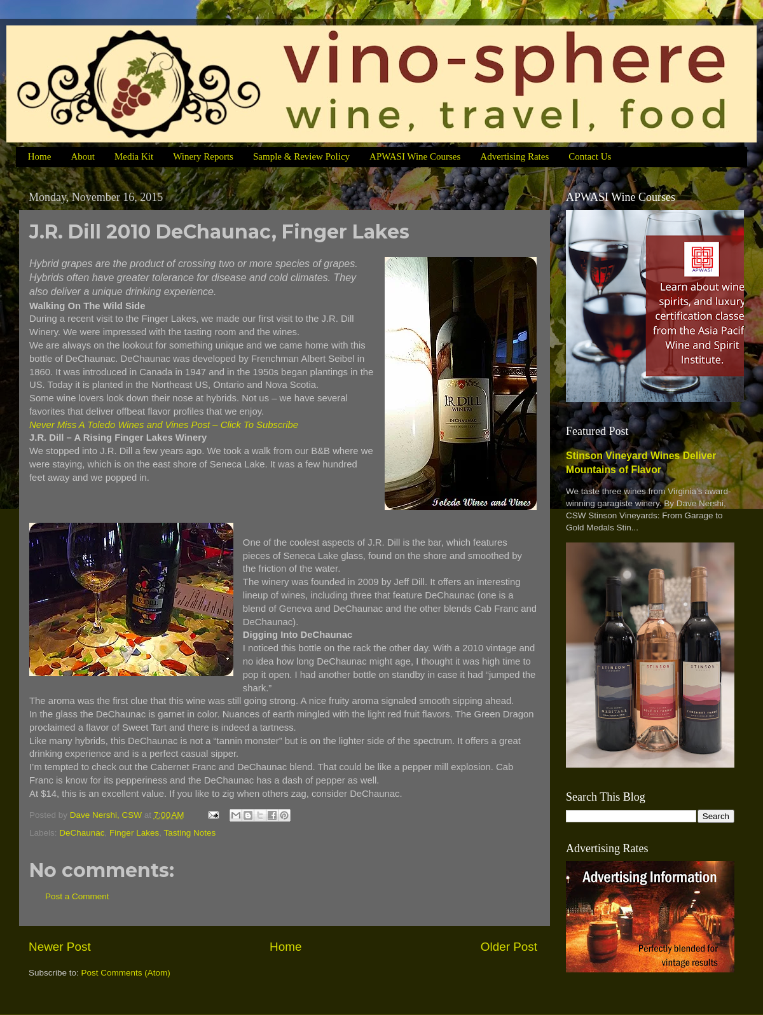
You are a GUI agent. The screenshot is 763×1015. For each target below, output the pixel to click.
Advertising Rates (514, 156)
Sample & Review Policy (301, 156)
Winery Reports (203, 156)
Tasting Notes (189, 833)
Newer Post (60, 946)
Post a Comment (77, 896)
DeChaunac (81, 833)
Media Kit (133, 156)
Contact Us (589, 156)
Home (40, 156)
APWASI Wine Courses (414, 156)
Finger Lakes (134, 833)
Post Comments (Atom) (125, 972)
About (83, 156)
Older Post (509, 946)
